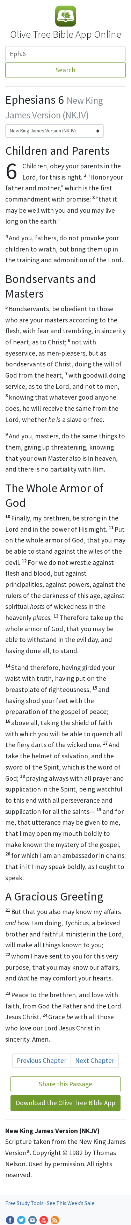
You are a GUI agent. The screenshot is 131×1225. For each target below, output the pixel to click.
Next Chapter (94, 1060)
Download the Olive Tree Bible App (65, 1103)
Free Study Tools (25, 1203)
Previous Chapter (41, 1060)
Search (65, 70)
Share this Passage (65, 1084)
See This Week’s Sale (70, 1203)
